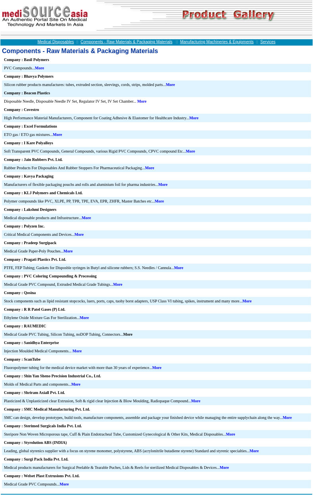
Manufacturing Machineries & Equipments (216, 42)
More (39, 68)
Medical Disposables (55, 42)
